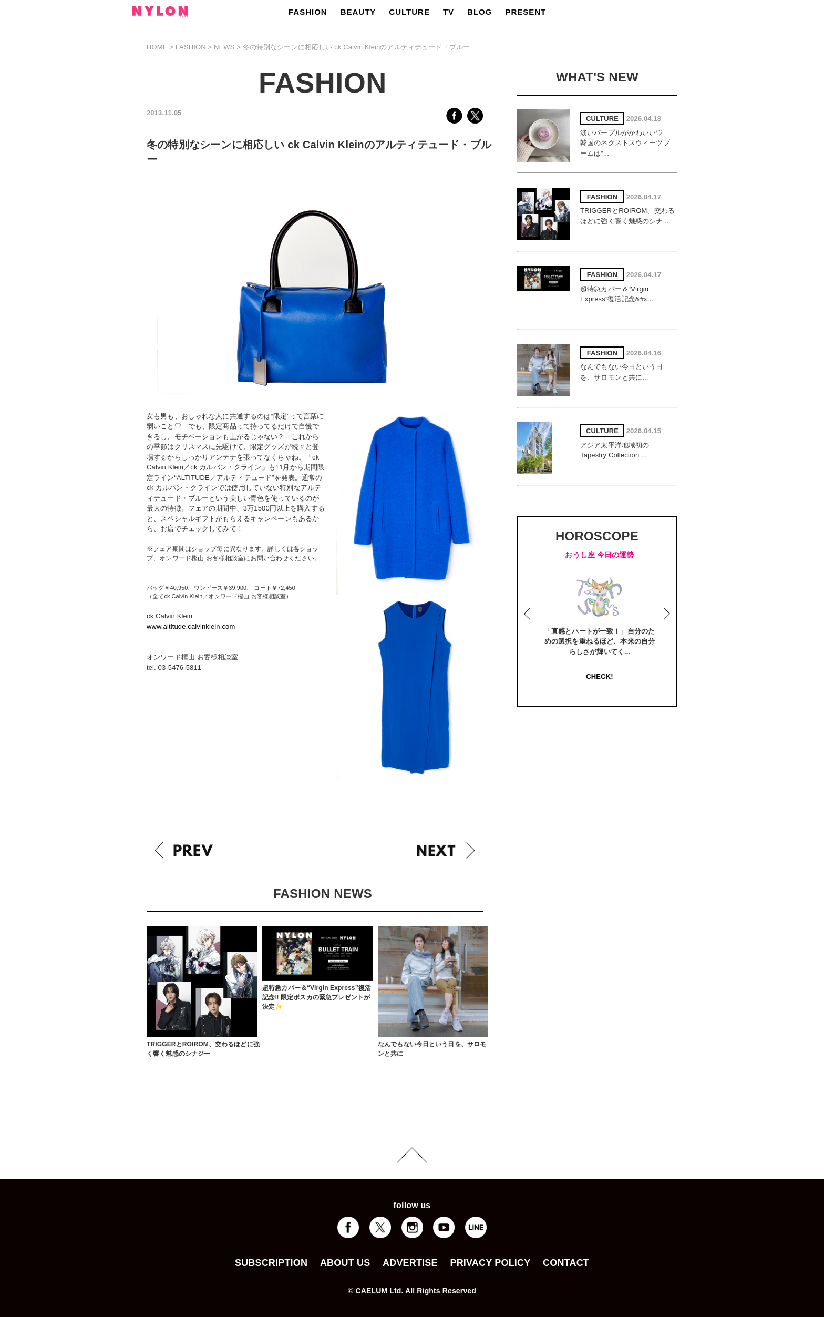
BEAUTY (358, 11)
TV (448, 11)
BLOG (479, 11)
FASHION (308, 11)
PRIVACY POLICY (490, 1263)
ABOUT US (345, 1263)
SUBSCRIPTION (271, 1263)
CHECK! (599, 676)
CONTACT (566, 1263)
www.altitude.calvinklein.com (191, 626)
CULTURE (409, 11)
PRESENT (525, 11)
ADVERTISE (410, 1263)
